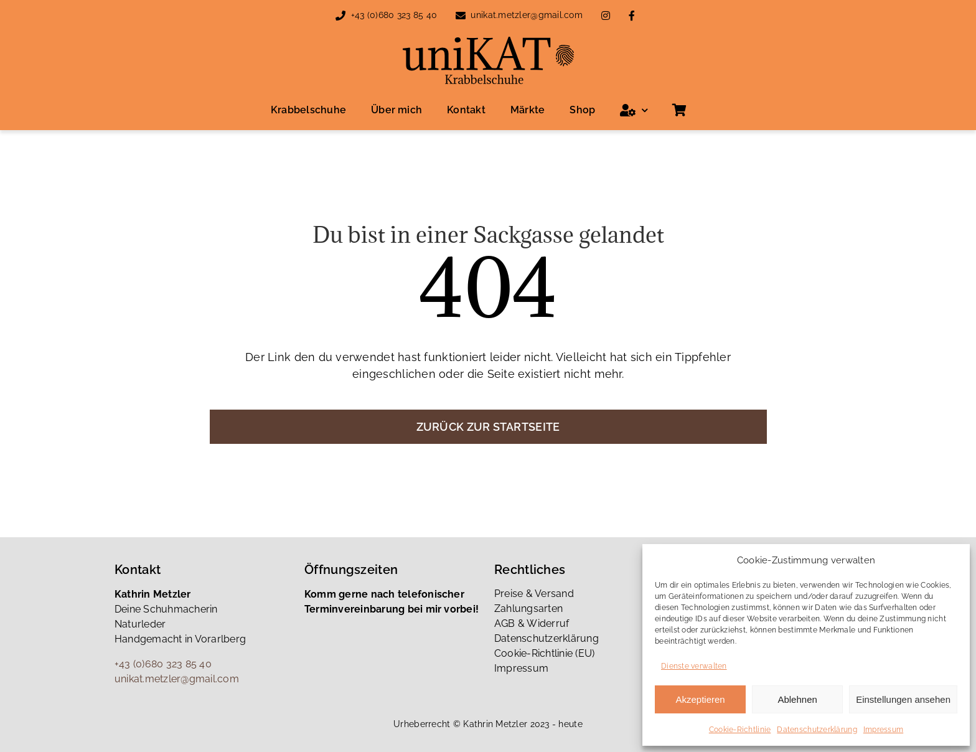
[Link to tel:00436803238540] (340, 16)
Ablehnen (797, 699)
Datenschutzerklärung (816, 729)
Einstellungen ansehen (903, 699)
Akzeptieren (700, 699)
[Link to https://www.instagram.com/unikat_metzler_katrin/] (605, 16)
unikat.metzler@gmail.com (526, 15)
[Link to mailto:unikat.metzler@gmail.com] (461, 16)
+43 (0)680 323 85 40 (394, 15)
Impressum (883, 729)
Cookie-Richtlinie (740, 729)
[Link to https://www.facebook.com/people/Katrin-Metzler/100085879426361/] (632, 16)
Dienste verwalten (694, 666)
